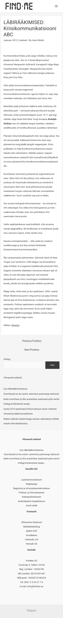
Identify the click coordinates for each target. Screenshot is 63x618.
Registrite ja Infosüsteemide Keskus (31, 488)
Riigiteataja (31, 484)
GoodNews (31, 535)
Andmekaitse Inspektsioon (31, 501)
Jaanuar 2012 (11, 40)
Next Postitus (32, 349)
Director (15, 325)
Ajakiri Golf (31, 530)
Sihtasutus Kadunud (31, 522)
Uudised (23, 40)
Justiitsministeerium (31, 479)
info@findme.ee (35, 586)
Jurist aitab (31, 505)
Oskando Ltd (31, 539)
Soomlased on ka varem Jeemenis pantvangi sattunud (31, 393)
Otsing (7, 359)
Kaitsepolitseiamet (31, 496)
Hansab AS (31, 543)
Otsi (52, 365)
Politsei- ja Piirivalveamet (31, 492)
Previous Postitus (31, 340)
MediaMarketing (31, 526)
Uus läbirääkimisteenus (15, 388)
